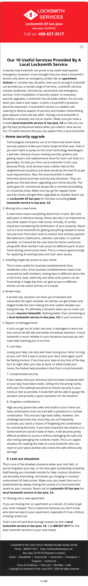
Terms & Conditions (27, 565)
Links (68, 565)
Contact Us (50, 561)
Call (44, 581)
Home (12, 557)
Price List (46, 565)
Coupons (36, 561)
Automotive (56, 557)
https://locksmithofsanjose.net (56, 549)
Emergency (72, 557)
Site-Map (58, 565)
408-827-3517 (51, 34)
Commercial (40, 557)
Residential (25, 557)
